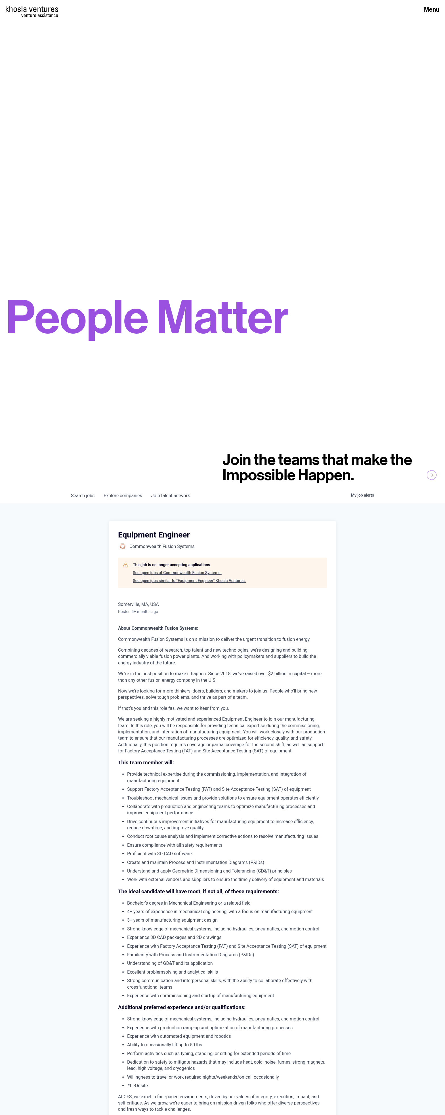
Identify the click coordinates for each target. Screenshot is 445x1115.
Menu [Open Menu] (431, 9)
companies (123, 495)
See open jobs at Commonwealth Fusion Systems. (177, 572)
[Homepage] (32, 9)
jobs (83, 495)
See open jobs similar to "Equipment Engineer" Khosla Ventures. (189, 580)
